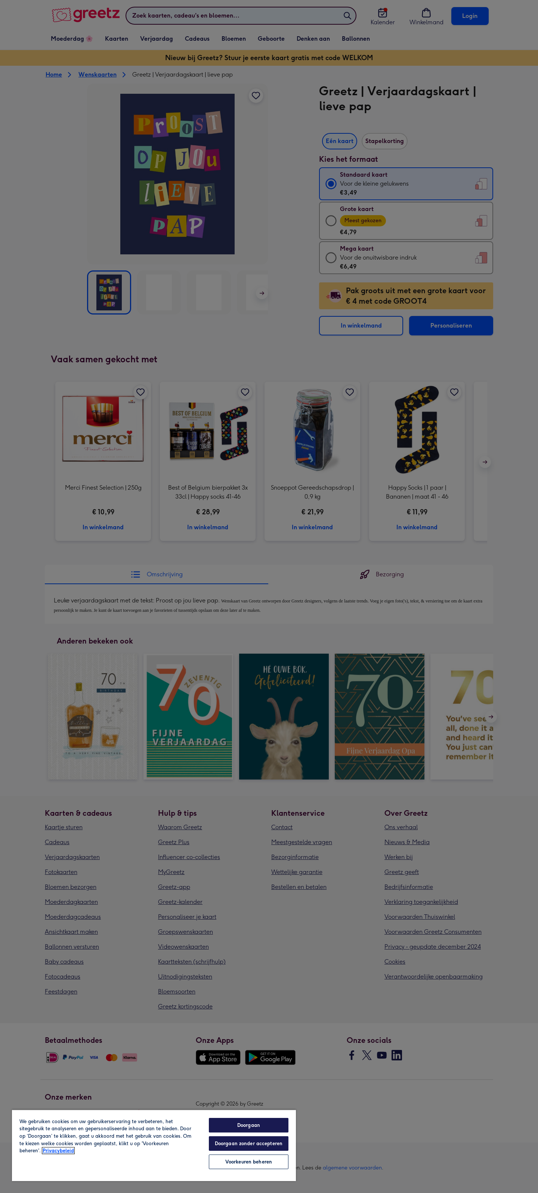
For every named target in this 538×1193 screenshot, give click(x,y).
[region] (154, 1145)
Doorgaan (248, 1125)
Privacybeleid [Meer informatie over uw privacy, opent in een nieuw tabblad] (58, 1150)
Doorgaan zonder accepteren (248, 1143)
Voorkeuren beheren (248, 1162)
